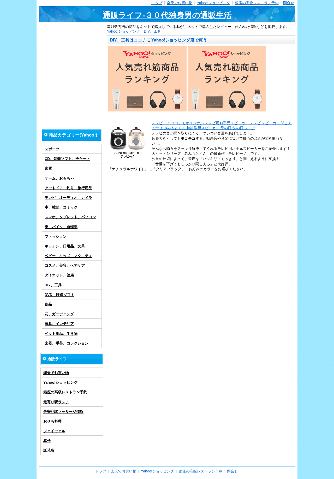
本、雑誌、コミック (61, 207)
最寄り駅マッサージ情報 (63, 412)
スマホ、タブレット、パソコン (70, 217)
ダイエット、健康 (59, 275)
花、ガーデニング (59, 314)
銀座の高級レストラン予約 (257, 3)
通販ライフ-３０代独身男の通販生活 (167, 15)
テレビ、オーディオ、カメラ (68, 198)
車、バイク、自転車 (61, 227)
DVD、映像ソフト (59, 295)
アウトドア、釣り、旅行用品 (68, 188)
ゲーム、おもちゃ (59, 178)
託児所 (48, 450)
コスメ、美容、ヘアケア (65, 265)
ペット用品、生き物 (61, 334)
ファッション (56, 236)
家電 (48, 168)
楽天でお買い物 (179, 3)
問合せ (288, 3)
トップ (156, 3)
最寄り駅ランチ (56, 402)
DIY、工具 (152, 31)
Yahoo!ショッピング (213, 3)
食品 (48, 304)
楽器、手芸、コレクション (66, 343)
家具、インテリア (59, 324)
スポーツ (52, 149)
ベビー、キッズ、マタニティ (68, 256)
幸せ (47, 441)
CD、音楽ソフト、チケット (67, 159)
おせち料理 (52, 421)
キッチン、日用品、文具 (65, 246)
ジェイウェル (54, 431)
